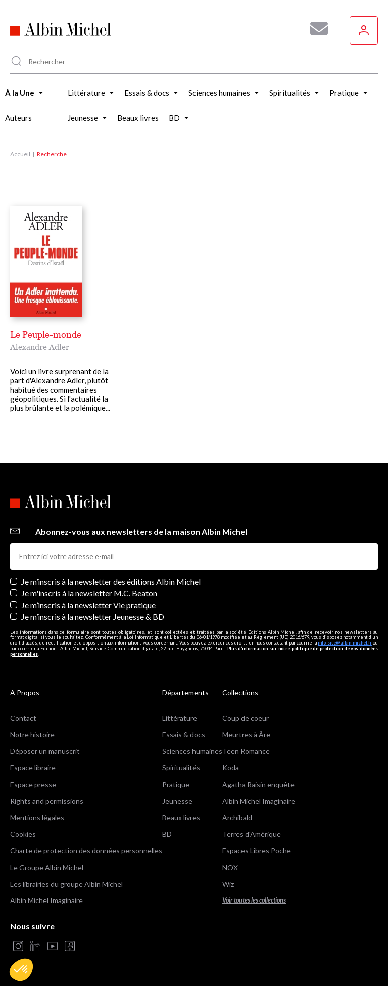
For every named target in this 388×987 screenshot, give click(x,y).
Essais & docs (183, 734)
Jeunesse (177, 801)
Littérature (179, 718)
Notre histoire (32, 734)
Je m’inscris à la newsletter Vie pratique (88, 605)
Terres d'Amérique (251, 834)
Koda (230, 767)
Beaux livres (181, 817)
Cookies (23, 834)
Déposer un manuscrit (45, 751)
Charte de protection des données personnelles (86, 850)
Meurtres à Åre (246, 734)
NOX (230, 867)
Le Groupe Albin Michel (46, 867)
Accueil (20, 154)
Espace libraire (33, 767)
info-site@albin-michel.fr (345, 643)
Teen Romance (246, 751)
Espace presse (33, 784)
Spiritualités (181, 767)
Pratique (175, 784)
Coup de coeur (245, 718)
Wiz (228, 884)
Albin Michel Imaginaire (46, 900)
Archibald (237, 817)
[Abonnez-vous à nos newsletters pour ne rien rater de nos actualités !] (315, 29)
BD (167, 834)
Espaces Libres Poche (256, 850)
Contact (23, 718)
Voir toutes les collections (254, 900)
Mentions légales (37, 817)
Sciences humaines (192, 751)
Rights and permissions (46, 801)
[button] (21, 970)
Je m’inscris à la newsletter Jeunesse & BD (92, 616)
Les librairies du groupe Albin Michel (66, 884)
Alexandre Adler (39, 346)
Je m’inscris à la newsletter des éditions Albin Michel (111, 581)
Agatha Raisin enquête (258, 784)
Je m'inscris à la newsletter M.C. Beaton (89, 593)
